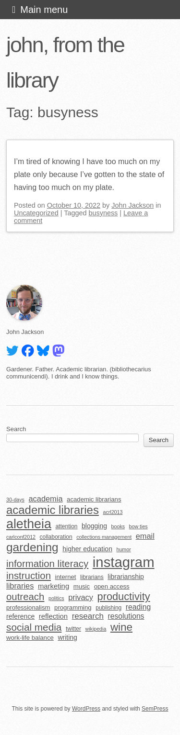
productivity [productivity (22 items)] (123, 596)
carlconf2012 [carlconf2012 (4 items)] (21, 537)
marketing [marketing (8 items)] (53, 586)
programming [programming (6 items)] (73, 607)
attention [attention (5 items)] (66, 526)
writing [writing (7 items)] (67, 637)
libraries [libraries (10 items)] (20, 585)
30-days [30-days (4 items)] (15, 499)
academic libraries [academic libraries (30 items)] (52, 509)
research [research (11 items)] (88, 616)
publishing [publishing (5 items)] (108, 607)
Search (16, 429)
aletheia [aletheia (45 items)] (28, 524)
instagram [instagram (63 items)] (124, 562)
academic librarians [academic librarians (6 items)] (94, 499)
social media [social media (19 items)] (33, 627)
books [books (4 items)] (118, 526)
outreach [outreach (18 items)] (25, 596)
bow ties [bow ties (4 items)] (138, 526)
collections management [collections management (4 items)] (104, 537)
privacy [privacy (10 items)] (80, 597)
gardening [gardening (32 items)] (32, 547)
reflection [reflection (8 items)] (53, 616)
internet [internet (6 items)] (65, 576)
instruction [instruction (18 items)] (28, 575)
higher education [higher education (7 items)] (87, 549)
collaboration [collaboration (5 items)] (56, 537)
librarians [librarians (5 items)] (92, 577)
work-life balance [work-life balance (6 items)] (30, 637)
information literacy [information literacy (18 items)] (47, 563)
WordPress (86, 708)
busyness (103, 213)
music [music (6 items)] (81, 586)
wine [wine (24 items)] (121, 627)
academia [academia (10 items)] (45, 498)
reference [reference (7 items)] (20, 616)
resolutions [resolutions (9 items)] (126, 616)
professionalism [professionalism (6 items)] (28, 607)
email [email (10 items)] (145, 536)
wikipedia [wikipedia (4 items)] (95, 629)
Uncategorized (36, 213)
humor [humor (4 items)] (123, 549)
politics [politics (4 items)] (56, 598)
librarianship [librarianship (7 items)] (126, 576)
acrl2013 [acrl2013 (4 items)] (112, 512)
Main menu (44, 9)
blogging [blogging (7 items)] (94, 526)
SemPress (155, 708)
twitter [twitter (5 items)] (73, 628)
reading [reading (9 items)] (138, 607)
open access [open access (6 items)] (112, 586)
